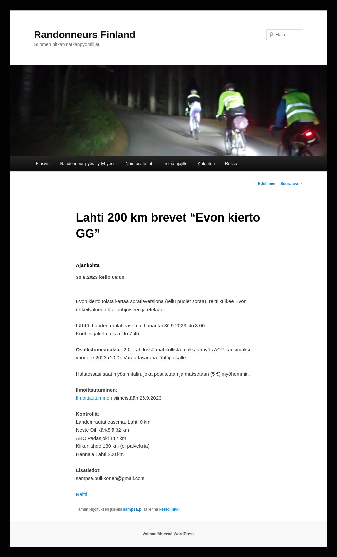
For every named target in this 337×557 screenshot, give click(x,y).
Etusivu (43, 163)
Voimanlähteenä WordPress (168, 534)
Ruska (231, 163)
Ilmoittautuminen (94, 398)
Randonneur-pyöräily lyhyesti (88, 163)
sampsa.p (132, 509)
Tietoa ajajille (175, 163)
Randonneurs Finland (84, 34)
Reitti (81, 494)
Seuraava (291, 183)
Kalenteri (206, 163)
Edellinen (264, 183)
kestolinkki (169, 509)
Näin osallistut (139, 163)
